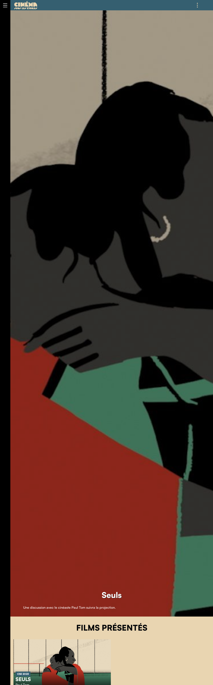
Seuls (23, 679)
